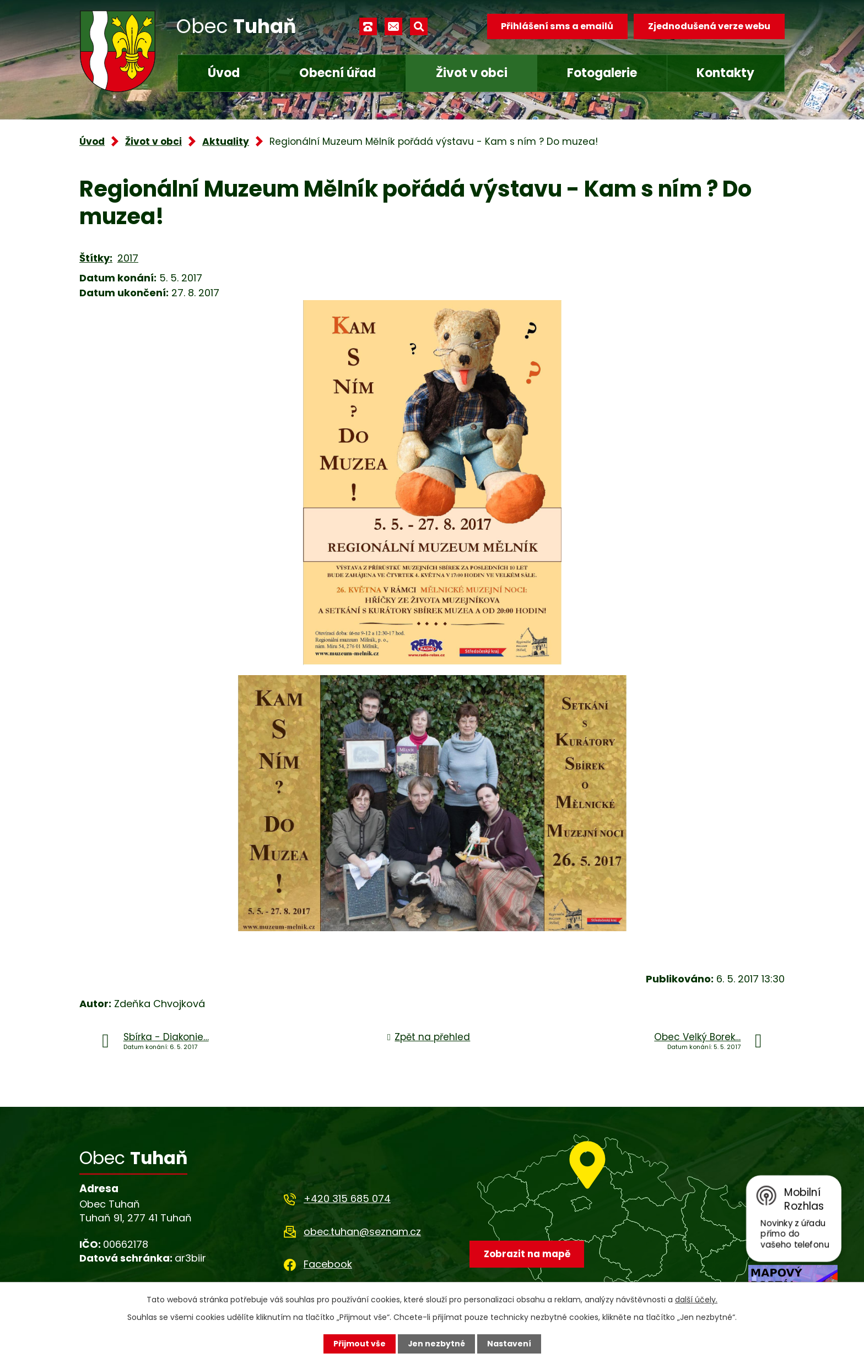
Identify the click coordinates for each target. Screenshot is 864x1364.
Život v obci (471, 72)
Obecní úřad (337, 72)
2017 (127, 258)
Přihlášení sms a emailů (557, 26)
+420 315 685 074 (347, 1198)
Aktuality (225, 141)
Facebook (328, 1264)
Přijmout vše (359, 1343)
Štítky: (95, 258)
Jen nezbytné (436, 1343)
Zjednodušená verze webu (709, 26)
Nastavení (509, 1343)
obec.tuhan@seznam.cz (362, 1231)
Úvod (224, 72)
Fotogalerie (602, 72)
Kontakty (725, 72)
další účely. (696, 1299)
